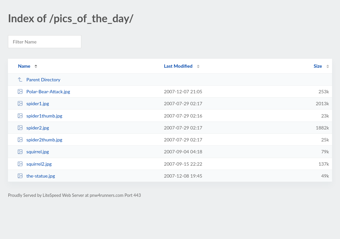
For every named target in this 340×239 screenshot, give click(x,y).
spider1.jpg (33, 103)
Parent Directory (38, 79)
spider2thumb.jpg (39, 139)
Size (318, 66)
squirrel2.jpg (34, 164)
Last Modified (178, 66)
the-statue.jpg (36, 176)
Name (24, 66)
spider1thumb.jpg (39, 116)
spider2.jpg (33, 127)
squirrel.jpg (33, 151)
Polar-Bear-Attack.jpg (43, 91)
